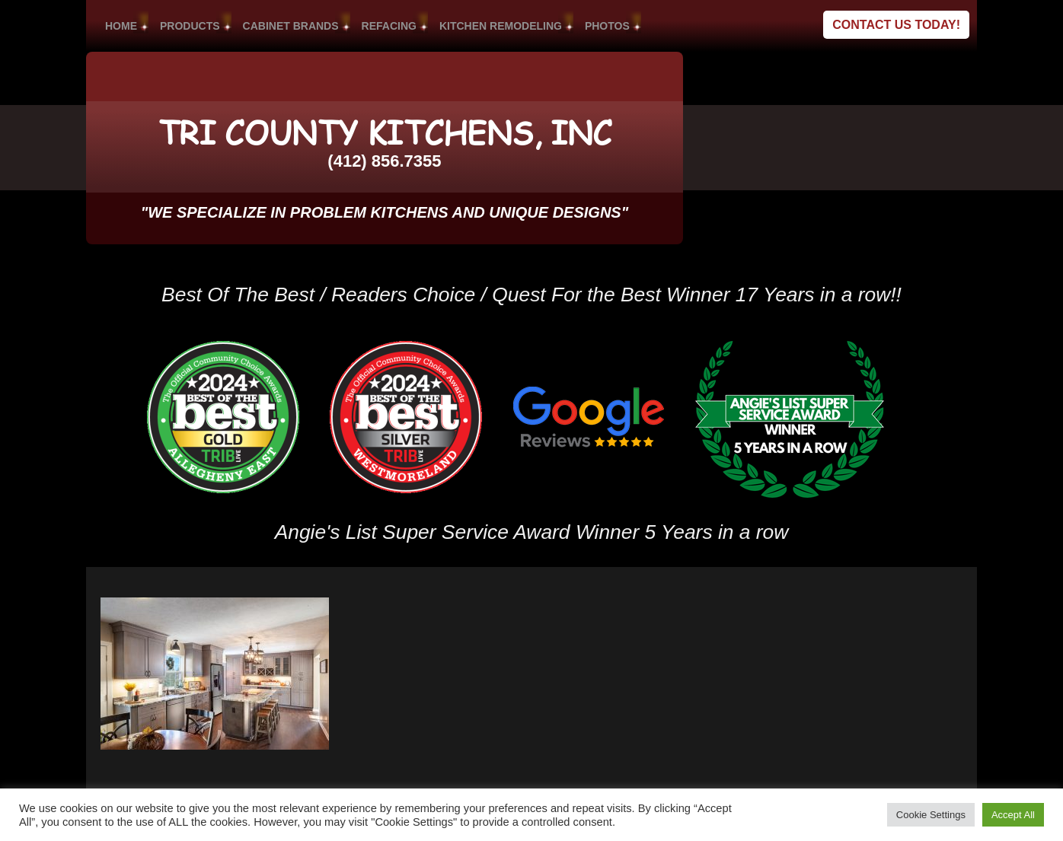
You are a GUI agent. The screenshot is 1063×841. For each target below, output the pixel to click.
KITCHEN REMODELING (500, 26)
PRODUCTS (190, 26)
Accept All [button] (1013, 814)
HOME (121, 26)
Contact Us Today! (896, 24)
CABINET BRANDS (291, 26)
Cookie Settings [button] (931, 814)
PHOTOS (607, 26)
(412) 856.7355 (384, 160)
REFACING (389, 26)
